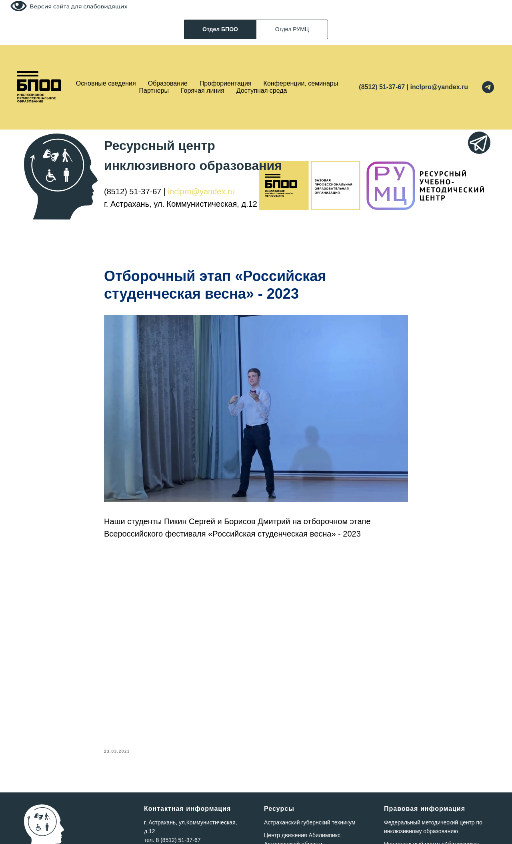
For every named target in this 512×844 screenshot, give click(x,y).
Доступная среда (261, 90)
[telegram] (488, 87)
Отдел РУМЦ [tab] (292, 29)
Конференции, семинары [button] (301, 83)
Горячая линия (202, 90)
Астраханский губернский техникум (309, 822)
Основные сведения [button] (106, 83)
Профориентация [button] (226, 83)
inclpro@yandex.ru (201, 191)
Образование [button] (168, 83)
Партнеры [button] (154, 90)
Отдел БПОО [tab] (220, 29)
